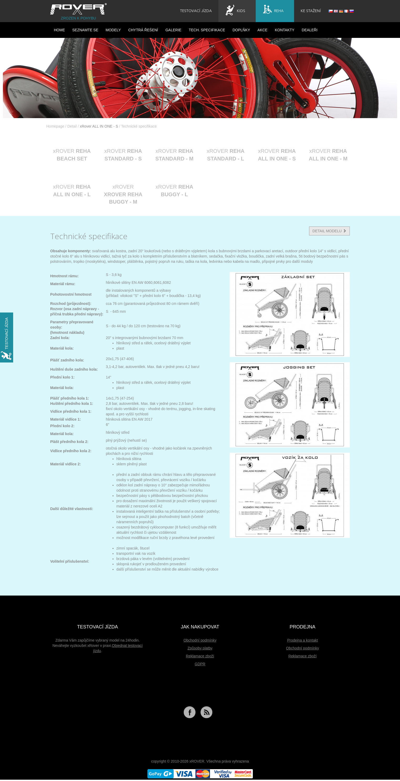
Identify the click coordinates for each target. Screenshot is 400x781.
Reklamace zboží (200, 656)
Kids (235, 10)
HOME (59, 30)
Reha (273, 10)
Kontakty (284, 30)
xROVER (72, 155)
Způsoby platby (200, 648)
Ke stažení (311, 11)
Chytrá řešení (143, 30)
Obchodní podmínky (199, 640)
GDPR (200, 664)
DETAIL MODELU (329, 231)
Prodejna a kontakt (302, 640)
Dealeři (309, 30)
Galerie (173, 30)
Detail (72, 126)
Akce (263, 30)
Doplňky (241, 30)
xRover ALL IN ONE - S (99, 126)
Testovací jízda (196, 11)
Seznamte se (85, 30)
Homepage (55, 126)
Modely (113, 30)
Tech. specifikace (207, 30)
